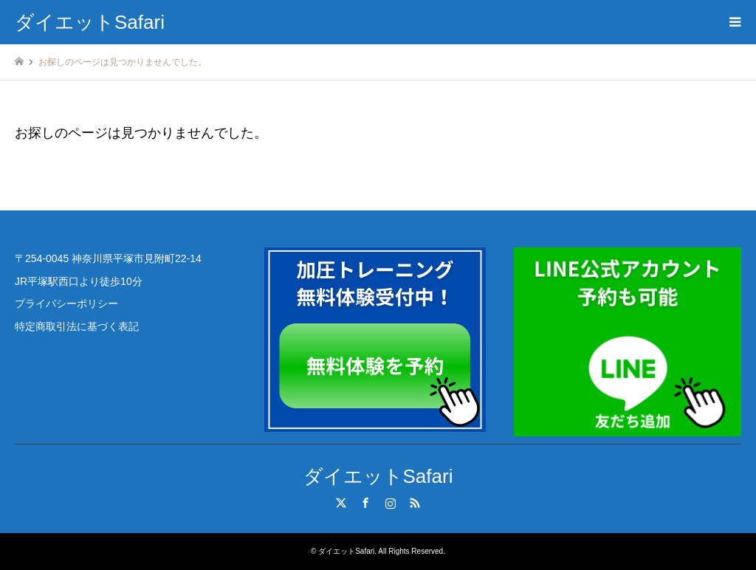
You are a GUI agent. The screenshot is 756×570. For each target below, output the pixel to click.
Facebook (365, 503)
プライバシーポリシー (66, 303)
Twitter (341, 503)
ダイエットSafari (378, 476)
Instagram (390, 503)
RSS (415, 503)
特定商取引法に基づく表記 (77, 326)
